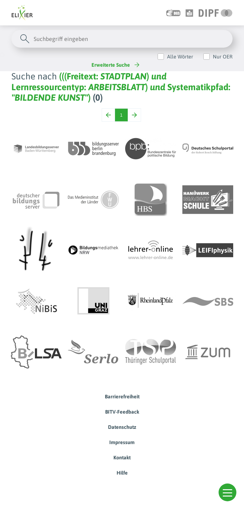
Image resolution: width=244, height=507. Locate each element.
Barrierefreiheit (122, 396)
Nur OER (223, 56)
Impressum (122, 442)
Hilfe (122, 473)
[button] (227, 492)
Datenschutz (122, 427)
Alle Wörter (180, 56)
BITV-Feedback (122, 412)
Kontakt (122, 457)
